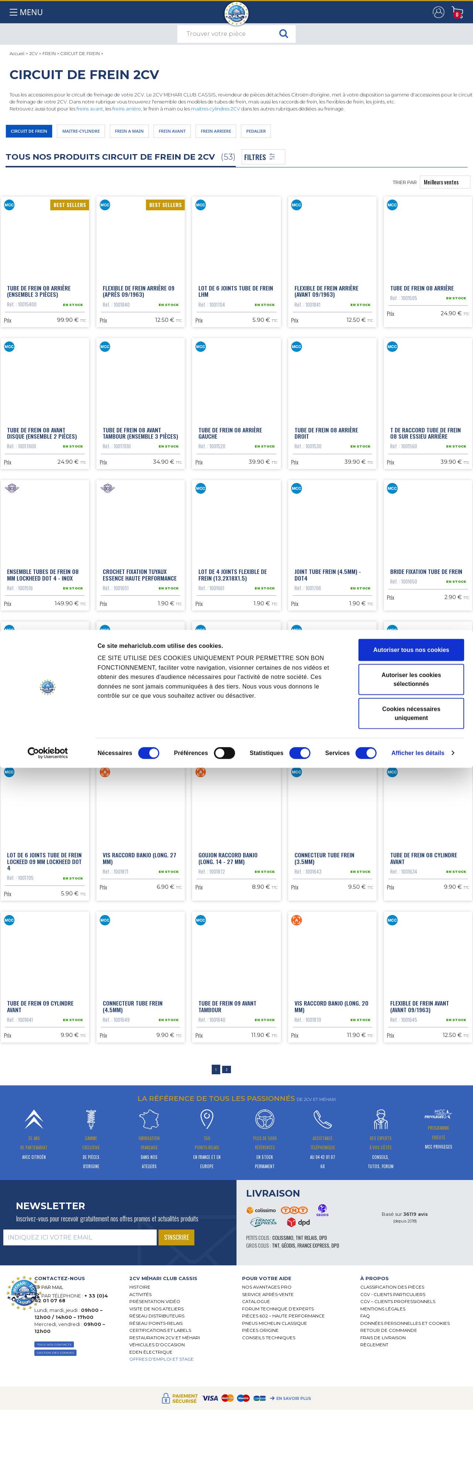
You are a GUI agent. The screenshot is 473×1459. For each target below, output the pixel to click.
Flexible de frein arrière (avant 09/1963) (326, 300)
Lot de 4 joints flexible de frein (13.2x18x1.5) (232, 670)
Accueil (17, 53)
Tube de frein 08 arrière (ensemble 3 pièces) (39, 300)
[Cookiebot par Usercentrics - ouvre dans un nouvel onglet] (48, 1444)
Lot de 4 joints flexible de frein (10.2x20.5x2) (232, 855)
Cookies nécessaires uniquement (411, 1404)
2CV (33, 53)
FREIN (49, 53)
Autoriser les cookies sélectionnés (411, 1370)
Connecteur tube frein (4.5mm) (133, 1224)
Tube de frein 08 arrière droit (326, 485)
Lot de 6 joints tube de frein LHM (235, 300)
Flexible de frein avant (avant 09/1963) (419, 1224)
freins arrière (126, 109)
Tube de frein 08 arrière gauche (230, 485)
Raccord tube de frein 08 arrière (328, 855)
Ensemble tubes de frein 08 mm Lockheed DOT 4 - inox (43, 670)
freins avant (89, 109)
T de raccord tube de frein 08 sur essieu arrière (425, 485)
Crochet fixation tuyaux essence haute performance (140, 670)
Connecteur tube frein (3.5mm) (324, 1039)
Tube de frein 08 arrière (422, 297)
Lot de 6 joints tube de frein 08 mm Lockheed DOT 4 (427, 855)
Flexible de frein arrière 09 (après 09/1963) (138, 300)
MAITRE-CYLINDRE (102, 133)
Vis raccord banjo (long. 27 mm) (139, 1039)
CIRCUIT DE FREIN (80, 53)
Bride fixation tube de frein (426, 666)
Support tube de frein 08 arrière (40, 855)
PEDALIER (324, 133)
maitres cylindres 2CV (215, 109)
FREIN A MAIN (164, 133)
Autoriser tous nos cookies (411, 1341)
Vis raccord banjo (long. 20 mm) (331, 1224)
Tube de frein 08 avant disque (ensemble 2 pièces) (42, 485)
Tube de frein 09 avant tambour (227, 1224)
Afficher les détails (418, 1444)
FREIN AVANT (218, 133)
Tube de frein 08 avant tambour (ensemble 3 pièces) (140, 485)
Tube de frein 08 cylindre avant (423, 1039)
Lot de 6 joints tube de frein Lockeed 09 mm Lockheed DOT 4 (44, 1043)
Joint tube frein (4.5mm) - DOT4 (328, 670)
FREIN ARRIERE (274, 133)
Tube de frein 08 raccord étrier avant (136, 855)
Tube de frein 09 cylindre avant (40, 1224)
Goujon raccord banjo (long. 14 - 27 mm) (228, 1039)
